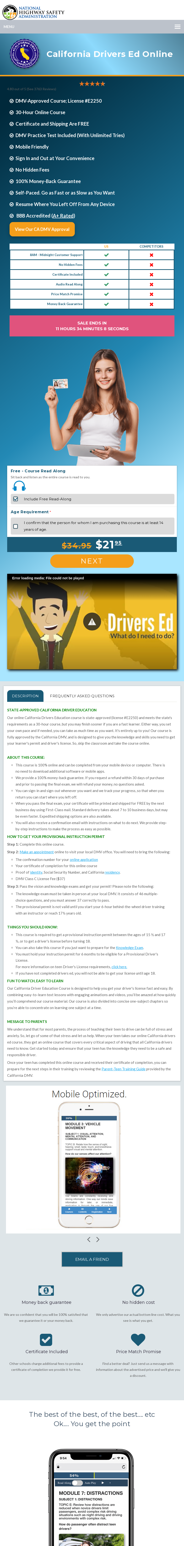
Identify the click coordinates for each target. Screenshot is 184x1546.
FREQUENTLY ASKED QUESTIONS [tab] (82, 696)
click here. (119, 967)
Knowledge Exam (129, 947)
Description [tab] (25, 696)
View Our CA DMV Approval (42, 229)
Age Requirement (30, 512)
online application (84, 859)
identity (36, 872)
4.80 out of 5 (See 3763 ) (31, 89)
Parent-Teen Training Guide (124, 1069)
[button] (92, 622)
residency (112, 872)
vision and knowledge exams (56, 886)
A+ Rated (63, 215)
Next (92, 561)
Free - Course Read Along (38, 471)
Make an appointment (37, 852)
